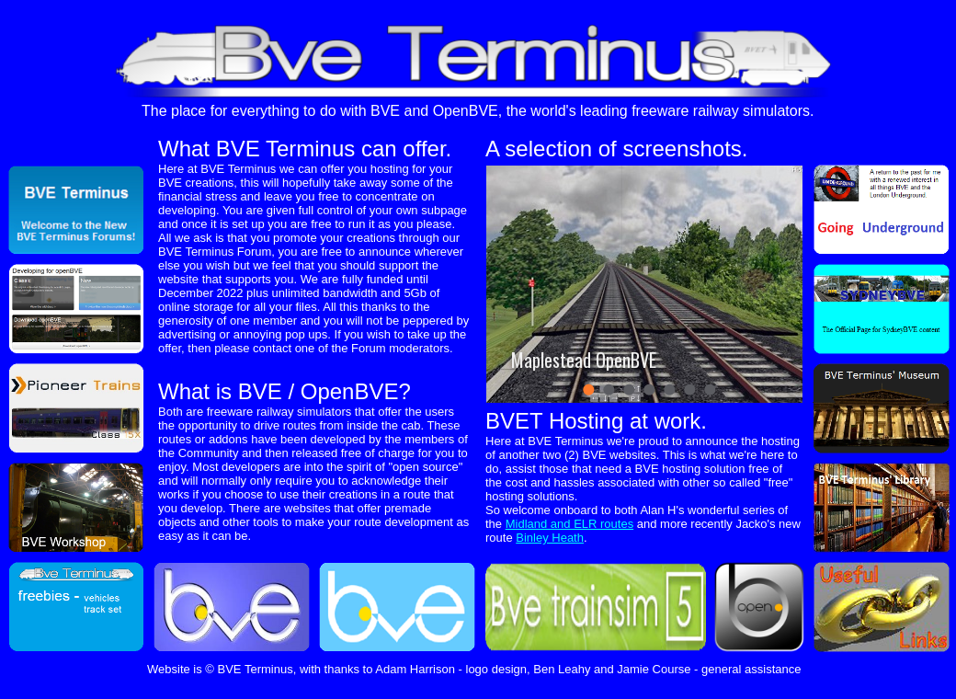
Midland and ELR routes (569, 524)
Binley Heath (550, 537)
